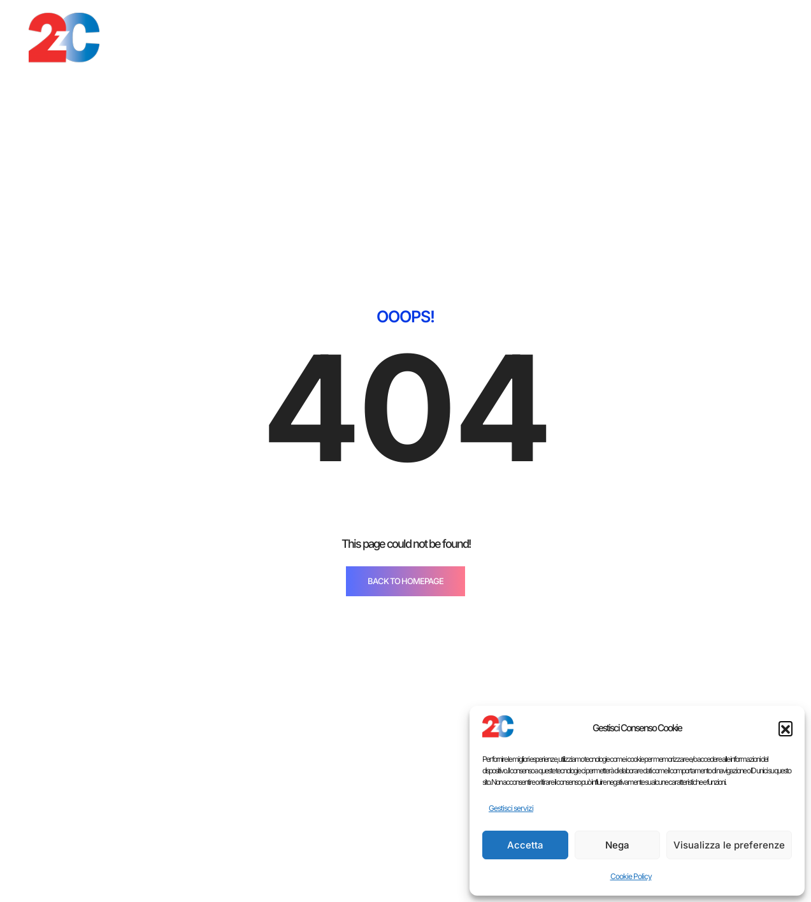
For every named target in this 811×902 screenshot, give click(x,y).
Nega (617, 845)
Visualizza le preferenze (729, 845)
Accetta (525, 845)
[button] (785, 728)
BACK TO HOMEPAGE (405, 359)
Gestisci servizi (511, 808)
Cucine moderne (392, 888)
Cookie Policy (631, 876)
